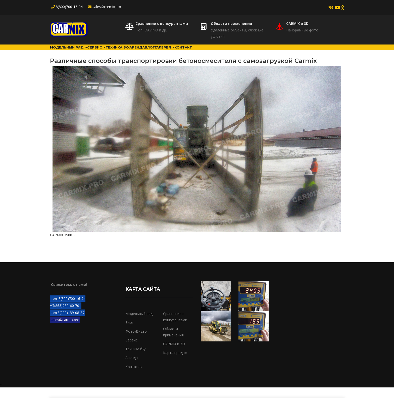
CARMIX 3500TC (63, 245)
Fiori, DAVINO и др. (151, 30)
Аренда (174, 52)
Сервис (112, 52)
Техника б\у (135, 359)
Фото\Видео (136, 341)
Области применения (231, 23)
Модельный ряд (74, 52)
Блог (196, 52)
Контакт (249, 52)
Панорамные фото (302, 30)
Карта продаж (175, 363)
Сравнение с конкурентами (161, 23)
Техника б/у (144, 52)
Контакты (133, 377)
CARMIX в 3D (297, 23)
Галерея (221, 52)
